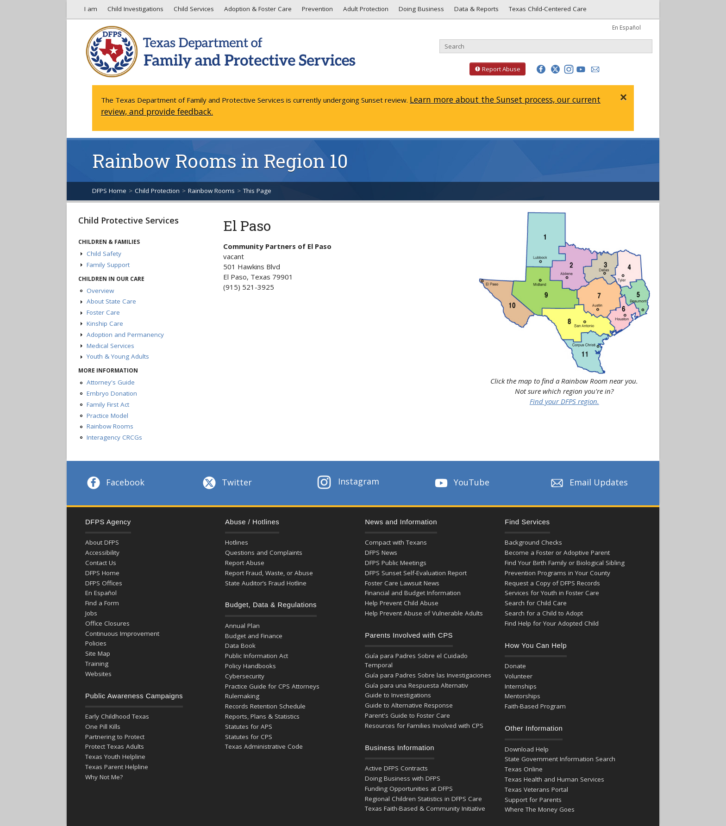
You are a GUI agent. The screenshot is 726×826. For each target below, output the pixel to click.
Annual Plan (242, 625)
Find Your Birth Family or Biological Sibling (565, 563)
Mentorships (522, 696)
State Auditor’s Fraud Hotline (266, 583)
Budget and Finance (253, 636)
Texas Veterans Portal (536, 789)
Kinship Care (105, 323)
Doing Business (420, 11)
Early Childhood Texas (117, 716)
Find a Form (102, 603)
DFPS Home (109, 190)
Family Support (108, 265)
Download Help (527, 749)
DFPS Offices (103, 583)
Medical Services (110, 346)
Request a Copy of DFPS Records (552, 583)
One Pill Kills (102, 726)
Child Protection (157, 190)
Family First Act (108, 404)
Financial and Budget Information (413, 593)
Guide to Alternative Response (409, 705)
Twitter (226, 482)
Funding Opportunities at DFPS (409, 788)
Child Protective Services (128, 220)
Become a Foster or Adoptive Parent (557, 552)
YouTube (461, 482)
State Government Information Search (560, 759)
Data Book (240, 645)
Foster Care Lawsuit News (402, 583)
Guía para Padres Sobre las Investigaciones (428, 675)
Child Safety (104, 253)
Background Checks (533, 542)
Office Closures (107, 623)
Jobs (91, 613)
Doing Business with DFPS (402, 778)
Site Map (97, 653)
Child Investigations (134, 11)
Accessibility (102, 552)
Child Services (193, 11)
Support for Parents (533, 799)
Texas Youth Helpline (115, 756)
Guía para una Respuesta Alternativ (416, 685)
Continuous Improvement (122, 633)
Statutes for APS (248, 726)
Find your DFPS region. (564, 401)
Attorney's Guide (111, 382)
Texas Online (524, 769)
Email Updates (588, 482)
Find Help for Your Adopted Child (552, 623)
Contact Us (100, 563)
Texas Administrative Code (264, 746)
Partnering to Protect (114, 737)
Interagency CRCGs (114, 437)
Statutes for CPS (248, 737)
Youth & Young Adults (118, 356)
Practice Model (107, 415)
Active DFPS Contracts (396, 768)
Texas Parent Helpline (116, 767)
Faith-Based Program (535, 706)
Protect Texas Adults (114, 746)
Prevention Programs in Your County (557, 573)
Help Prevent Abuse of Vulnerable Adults (424, 613)
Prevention (316, 11)
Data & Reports (476, 11)
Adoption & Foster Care (257, 11)
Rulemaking (242, 696)
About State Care (111, 301)
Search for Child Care (536, 603)
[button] (541, 69)
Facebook (114, 482)
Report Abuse (494, 69)
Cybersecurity (244, 676)
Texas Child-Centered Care (546, 11)
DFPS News (381, 552)
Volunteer (518, 676)
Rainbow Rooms (211, 190)
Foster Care (103, 312)
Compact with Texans (396, 542)
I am (89, 11)
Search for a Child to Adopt (544, 613)
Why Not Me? (104, 777)
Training (96, 663)
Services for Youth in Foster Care (552, 593)
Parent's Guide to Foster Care (407, 715)
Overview (100, 290)
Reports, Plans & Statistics (262, 716)
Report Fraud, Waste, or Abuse (269, 573)
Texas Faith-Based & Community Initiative (425, 808)
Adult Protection (364, 11)
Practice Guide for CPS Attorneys (272, 686)
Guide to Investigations (398, 695)
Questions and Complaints (263, 552)
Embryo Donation (112, 393)
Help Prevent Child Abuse (401, 603)
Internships (521, 686)
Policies (95, 643)
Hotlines (236, 542)
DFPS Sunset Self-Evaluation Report (416, 573)
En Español (626, 27)
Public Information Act (256, 656)
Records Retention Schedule (265, 706)
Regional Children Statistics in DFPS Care (423, 799)
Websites (98, 674)
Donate (515, 666)
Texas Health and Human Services (554, 779)
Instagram (348, 481)
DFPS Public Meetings (395, 563)
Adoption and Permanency (125, 334)
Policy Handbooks (250, 666)
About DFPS (102, 542)
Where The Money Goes (540, 809)
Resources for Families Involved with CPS (424, 725)
